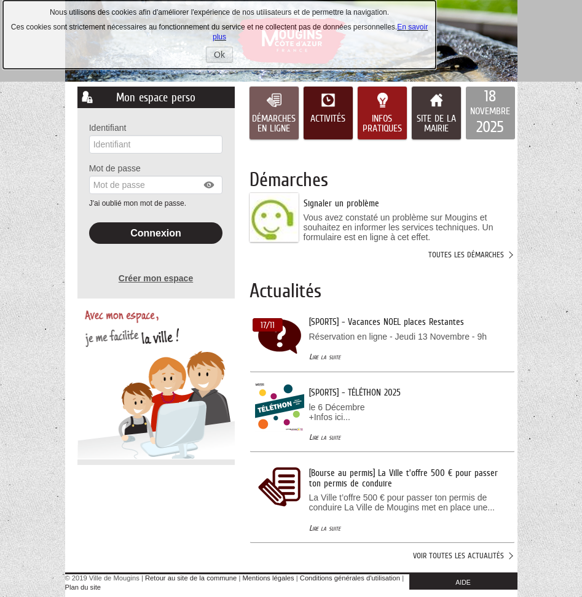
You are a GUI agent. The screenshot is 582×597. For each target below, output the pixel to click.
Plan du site (83, 587)
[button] (209, 184)
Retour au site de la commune (191, 578)
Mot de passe (115, 168)
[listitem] (490, 113)
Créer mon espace (156, 278)
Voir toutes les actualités (458, 555)
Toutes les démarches (466, 254)
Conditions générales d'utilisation (350, 578)
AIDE (463, 582)
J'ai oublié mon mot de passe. (139, 203)
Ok (223, 56)
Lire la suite (324, 356)
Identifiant (108, 128)
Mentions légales (268, 578)
